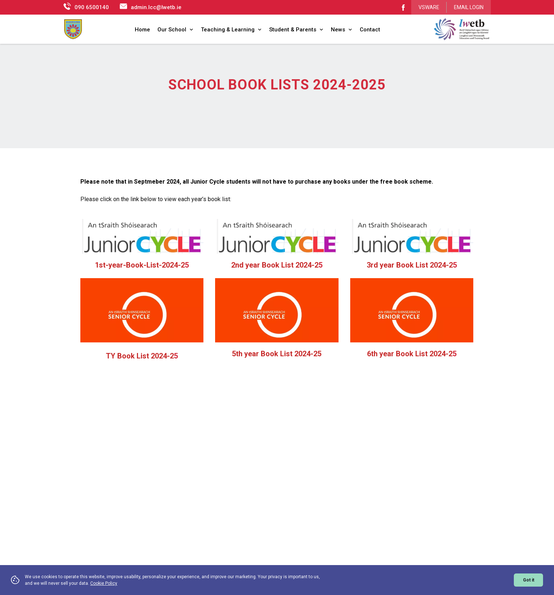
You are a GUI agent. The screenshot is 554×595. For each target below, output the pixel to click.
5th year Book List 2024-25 (276, 349)
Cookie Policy (103, 583)
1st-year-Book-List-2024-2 (140, 261)
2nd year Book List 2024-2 (274, 261)
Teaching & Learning (231, 29)
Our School (175, 29)
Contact (370, 29)
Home (142, 29)
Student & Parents (296, 29)
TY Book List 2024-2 (140, 352)
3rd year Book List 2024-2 (410, 261)
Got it (528, 580)
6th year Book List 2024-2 (409, 349)
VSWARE (429, 7)
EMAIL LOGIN (469, 7)
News (341, 29)
